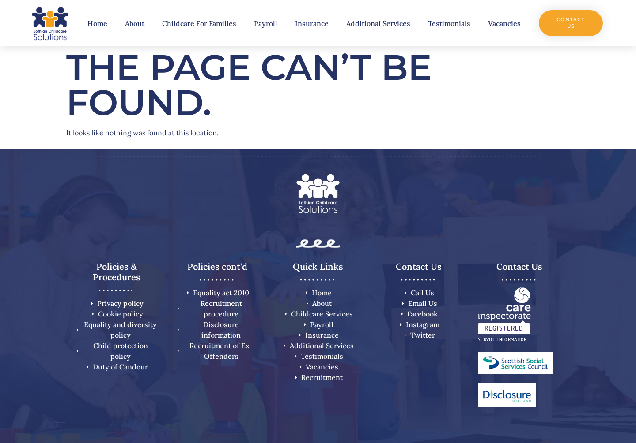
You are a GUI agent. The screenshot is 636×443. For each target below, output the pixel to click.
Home (97, 23)
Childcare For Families (199, 23)
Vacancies (504, 23)
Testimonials (449, 23)
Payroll (265, 23)
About (134, 23)
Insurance (312, 23)
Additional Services (378, 23)
